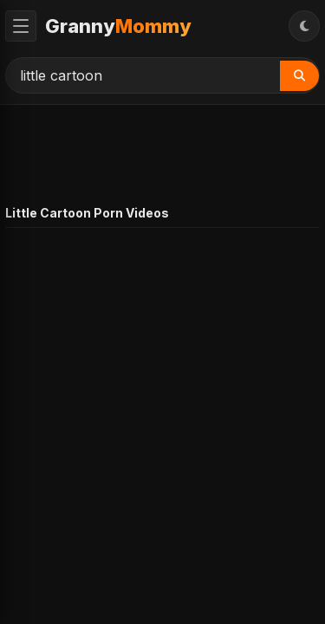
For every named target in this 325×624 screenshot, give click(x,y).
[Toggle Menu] (20, 26)
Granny (118, 26)
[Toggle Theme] (304, 26)
